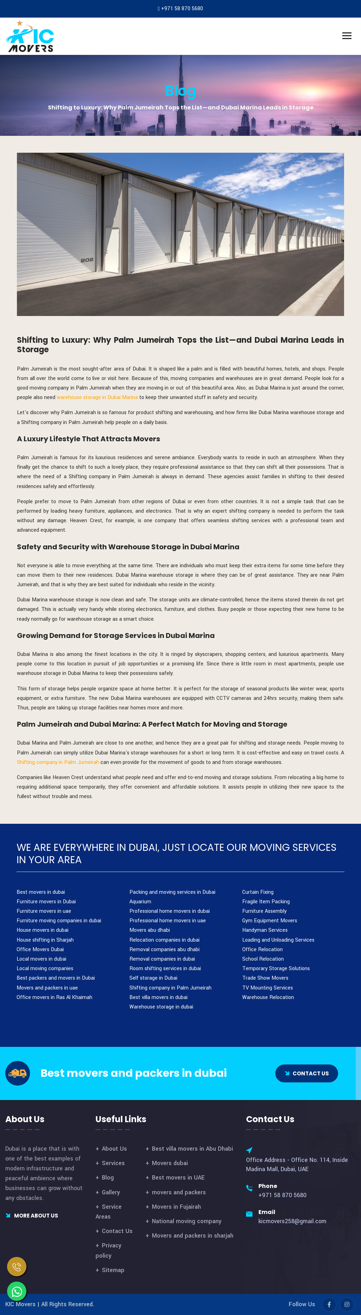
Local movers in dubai (41, 959)
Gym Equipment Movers (269, 920)
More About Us (31, 1215)
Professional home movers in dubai (169, 911)
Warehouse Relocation (268, 997)
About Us (114, 1149)
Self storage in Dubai (153, 978)
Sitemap (113, 1270)
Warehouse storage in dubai (161, 1007)
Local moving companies (45, 968)
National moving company (186, 1221)
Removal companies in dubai (162, 959)
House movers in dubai (42, 930)
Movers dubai (170, 1163)
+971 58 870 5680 (182, 8)
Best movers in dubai (41, 892)
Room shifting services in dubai (165, 968)
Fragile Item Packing (266, 901)
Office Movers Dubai (40, 949)
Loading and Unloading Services (278, 940)
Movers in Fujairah (176, 1207)
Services (113, 1163)
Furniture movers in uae (44, 911)
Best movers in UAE (178, 1178)
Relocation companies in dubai (164, 940)
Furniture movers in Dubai (46, 901)
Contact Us (117, 1231)
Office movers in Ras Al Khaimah (54, 997)
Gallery (111, 1192)
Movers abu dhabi (149, 930)
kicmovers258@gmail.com (292, 1221)
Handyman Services (265, 930)
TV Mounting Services (267, 988)
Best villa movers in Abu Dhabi (192, 1149)
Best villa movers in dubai (158, 997)
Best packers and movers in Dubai (56, 978)
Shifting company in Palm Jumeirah (58, 762)
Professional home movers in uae (167, 920)
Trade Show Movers (265, 978)
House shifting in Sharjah (45, 940)
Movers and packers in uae (47, 988)
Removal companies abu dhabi (164, 949)
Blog (180, 91)
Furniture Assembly (264, 911)
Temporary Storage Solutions (276, 968)
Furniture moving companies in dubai (59, 920)
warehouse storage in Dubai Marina (98, 397)
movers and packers (179, 1192)
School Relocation (263, 959)
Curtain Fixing (258, 892)
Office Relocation (262, 949)
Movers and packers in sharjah (192, 1236)
